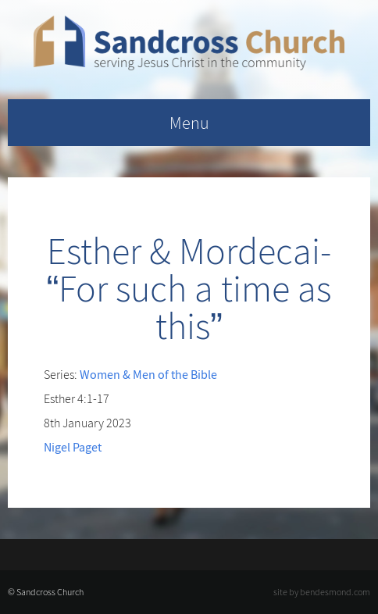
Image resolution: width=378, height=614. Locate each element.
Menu (189, 123)
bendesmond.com (335, 592)
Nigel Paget (73, 447)
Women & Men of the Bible (148, 374)
